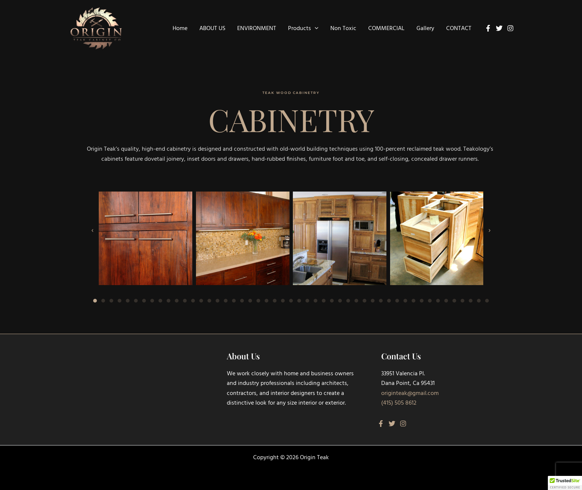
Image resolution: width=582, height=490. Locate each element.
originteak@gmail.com (410, 393)
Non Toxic (343, 28)
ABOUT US (212, 28)
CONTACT (458, 28)
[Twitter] (499, 28)
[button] (314, 28)
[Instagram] (510, 28)
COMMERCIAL (386, 28)
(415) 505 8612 (398, 403)
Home (180, 28)
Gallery (425, 28)
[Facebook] (488, 28)
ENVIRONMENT (256, 28)
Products (303, 28)
